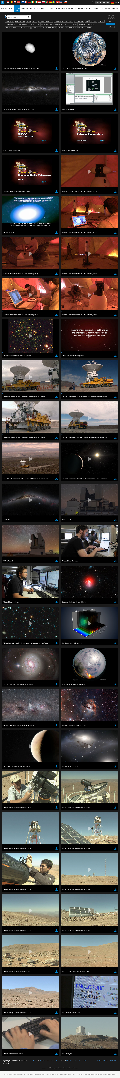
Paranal (82, 24)
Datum (112, 27)
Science (98, 2)
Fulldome (35, 24)
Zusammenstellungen (63, 21)
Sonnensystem (38, 28)
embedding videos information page (53, 288)
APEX (34, 21)
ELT (87, 21)
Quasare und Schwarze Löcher (18, 28)
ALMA (29, 21)
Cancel (19, 370)
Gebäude (91, 24)
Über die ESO (20, 21)
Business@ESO (105, 8)
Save (7, 370)
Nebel (75, 24)
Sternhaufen (51, 28)
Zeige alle (9, 21)
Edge (8, 331)
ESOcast (93, 21)
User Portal (105, 2)
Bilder (11, 8)
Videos (17, 9)
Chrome (9, 329)
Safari (9, 335)
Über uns (4, 8)
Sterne (61, 28)
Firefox (9, 333)
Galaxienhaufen (56, 24)
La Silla (67, 24)
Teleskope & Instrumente (46, 8)
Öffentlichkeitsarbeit (82, 8)
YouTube (5, 284)
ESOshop (33, 8)
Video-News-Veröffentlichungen (78, 28)
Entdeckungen (61, 8)
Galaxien (44, 24)
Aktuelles (24, 8)
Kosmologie (78, 21)
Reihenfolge (110, 24)
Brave (9, 327)
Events (70, 8)
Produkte (95, 8)
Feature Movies (23, 24)
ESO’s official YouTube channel (55, 284)
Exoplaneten (11, 24)
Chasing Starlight (45, 21)
